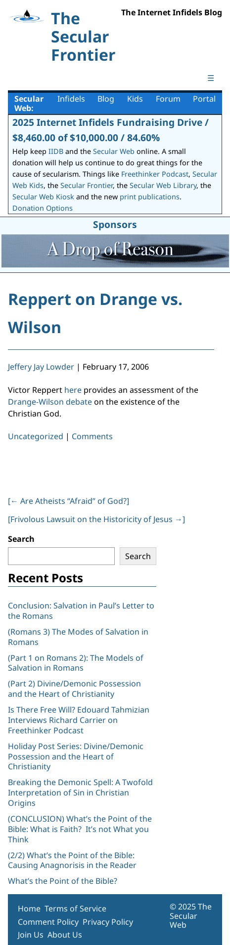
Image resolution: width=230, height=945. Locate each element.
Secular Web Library (163, 185)
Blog (105, 98)
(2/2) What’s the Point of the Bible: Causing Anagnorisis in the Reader (72, 860)
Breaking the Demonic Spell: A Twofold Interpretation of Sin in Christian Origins (80, 792)
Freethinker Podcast (154, 174)
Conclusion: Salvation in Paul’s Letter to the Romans (81, 610)
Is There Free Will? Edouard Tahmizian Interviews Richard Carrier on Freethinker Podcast (78, 720)
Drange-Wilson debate (50, 401)
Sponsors (115, 224)
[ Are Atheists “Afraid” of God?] (68, 500)
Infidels (71, 98)
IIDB (55, 151)
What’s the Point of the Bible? (62, 880)
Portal (204, 98)
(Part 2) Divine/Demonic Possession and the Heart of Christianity (74, 688)
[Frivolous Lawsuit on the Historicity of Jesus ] (96, 519)
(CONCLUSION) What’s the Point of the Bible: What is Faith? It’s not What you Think (80, 829)
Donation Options (42, 208)
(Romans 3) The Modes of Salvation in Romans (78, 636)
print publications (150, 196)
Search (21, 538)
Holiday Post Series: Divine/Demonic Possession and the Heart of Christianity (75, 756)
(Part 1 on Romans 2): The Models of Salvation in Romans (75, 663)
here (73, 389)
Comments (92, 436)
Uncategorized (35, 436)
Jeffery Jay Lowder (41, 366)
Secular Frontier (86, 185)
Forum (168, 98)
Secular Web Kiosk (43, 196)
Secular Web (114, 151)
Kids (135, 98)
